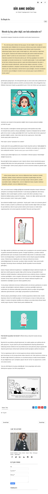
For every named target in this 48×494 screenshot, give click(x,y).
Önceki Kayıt (41, 422)
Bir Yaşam (7, 34)
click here (17, 454)
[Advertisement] (20, 26)
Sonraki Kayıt (6, 422)
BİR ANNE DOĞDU (24, 8)
